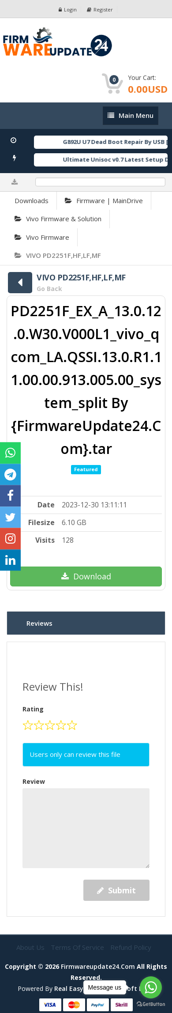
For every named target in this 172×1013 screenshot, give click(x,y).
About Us (31, 947)
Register (100, 9)
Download (86, 576)
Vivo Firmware (42, 237)
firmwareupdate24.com (98, 966)
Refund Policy (130, 947)
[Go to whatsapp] (151, 987)
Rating (33, 709)
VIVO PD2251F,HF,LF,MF (58, 255)
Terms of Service (78, 947)
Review (33, 781)
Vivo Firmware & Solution (58, 218)
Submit (116, 890)
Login (68, 9)
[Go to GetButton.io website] (151, 1004)
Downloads (32, 200)
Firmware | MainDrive (104, 200)
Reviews (39, 623)
